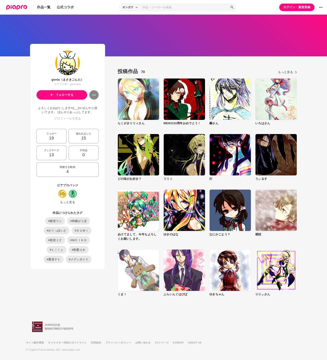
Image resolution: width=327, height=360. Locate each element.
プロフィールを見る (67, 118)
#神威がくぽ (78, 221)
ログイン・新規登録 (296, 7)
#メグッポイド (78, 259)
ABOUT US (195, 342)
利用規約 (96, 342)
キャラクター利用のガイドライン (67, 342)
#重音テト (53, 259)
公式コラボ (65, 7)
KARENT (178, 342)
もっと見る (67, 202)
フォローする (62, 94)
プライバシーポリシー (118, 342)
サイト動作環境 (35, 342)
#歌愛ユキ (79, 249)
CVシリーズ (162, 342)
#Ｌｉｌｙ (56, 249)
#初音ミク (55, 240)
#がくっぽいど (56, 230)
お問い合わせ (143, 342)
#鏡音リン (55, 221)
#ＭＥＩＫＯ (78, 240)
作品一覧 (43, 7)
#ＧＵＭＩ (81, 230)
